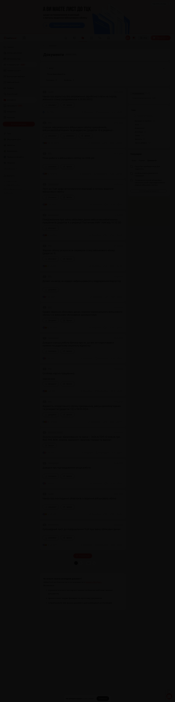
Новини (142, 160)
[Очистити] (164, 68)
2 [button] (80, 563)
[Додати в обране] (120, 112)
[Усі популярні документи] (148, 191)
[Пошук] (24, 37)
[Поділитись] (113, 112)
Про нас (8, 193)
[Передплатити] (161, 37)
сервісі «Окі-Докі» (94, 582)
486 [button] (88, 563)
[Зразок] (68, 105)
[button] (94, 563)
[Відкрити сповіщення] (133, 37)
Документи (151, 160)
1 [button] (76, 563)
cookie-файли (88, 699)
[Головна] (43, 45)
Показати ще (83, 556)
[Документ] (51, 105)
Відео (134, 160)
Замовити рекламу (159, 4)
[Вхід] (143, 37)
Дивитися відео (49, 379)
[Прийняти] (103, 698)
